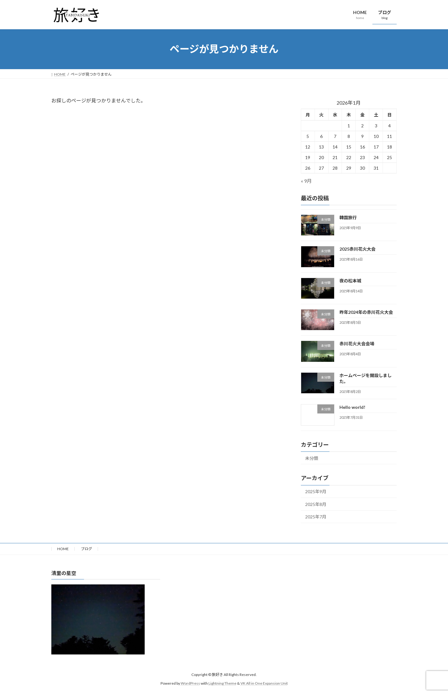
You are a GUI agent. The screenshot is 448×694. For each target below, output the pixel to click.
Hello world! (352, 407)
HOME (63, 548)
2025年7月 (315, 516)
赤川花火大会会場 (356, 343)
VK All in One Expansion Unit (264, 683)
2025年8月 (315, 504)
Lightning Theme (222, 683)
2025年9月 (315, 491)
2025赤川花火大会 (357, 249)
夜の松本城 (350, 280)
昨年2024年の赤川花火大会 (366, 312)
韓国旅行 (348, 217)
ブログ (86, 548)
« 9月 (306, 181)
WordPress (190, 683)
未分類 (311, 457)
